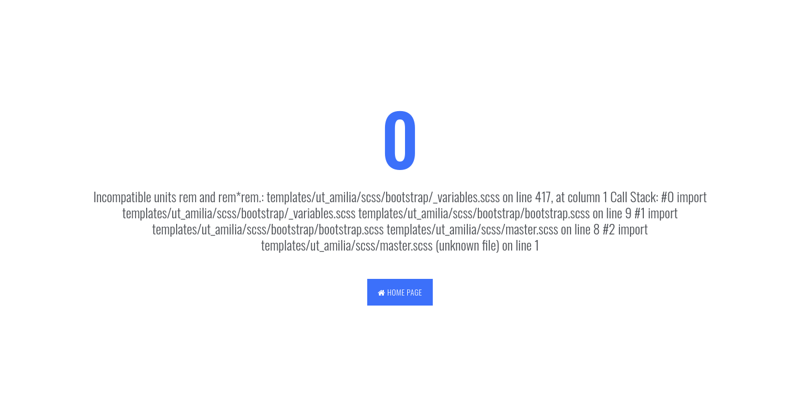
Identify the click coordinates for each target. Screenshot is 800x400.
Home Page (400, 292)
